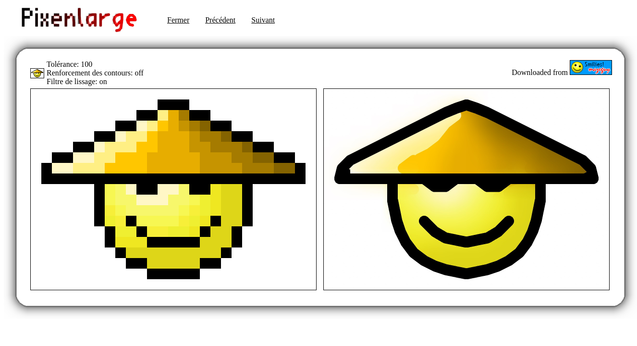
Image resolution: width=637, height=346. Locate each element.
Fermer (178, 20)
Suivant (263, 20)
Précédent (220, 20)
